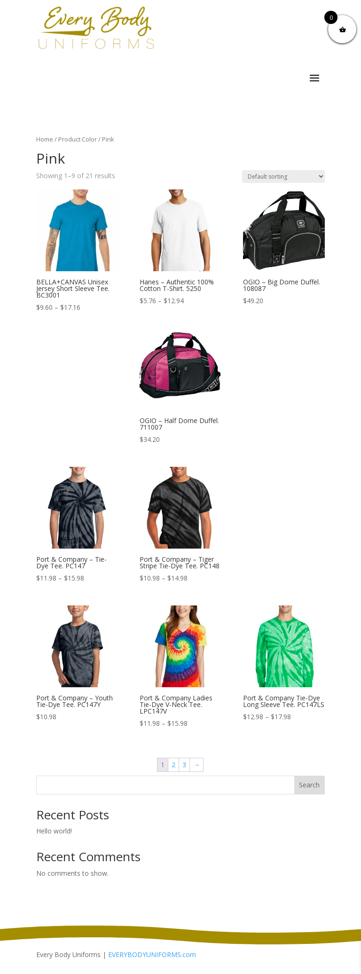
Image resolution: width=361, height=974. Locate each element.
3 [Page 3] (184, 764)
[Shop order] (283, 176)
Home (44, 139)
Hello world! (54, 830)
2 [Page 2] (173, 764)
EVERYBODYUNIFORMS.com (152, 954)
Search (309, 784)
